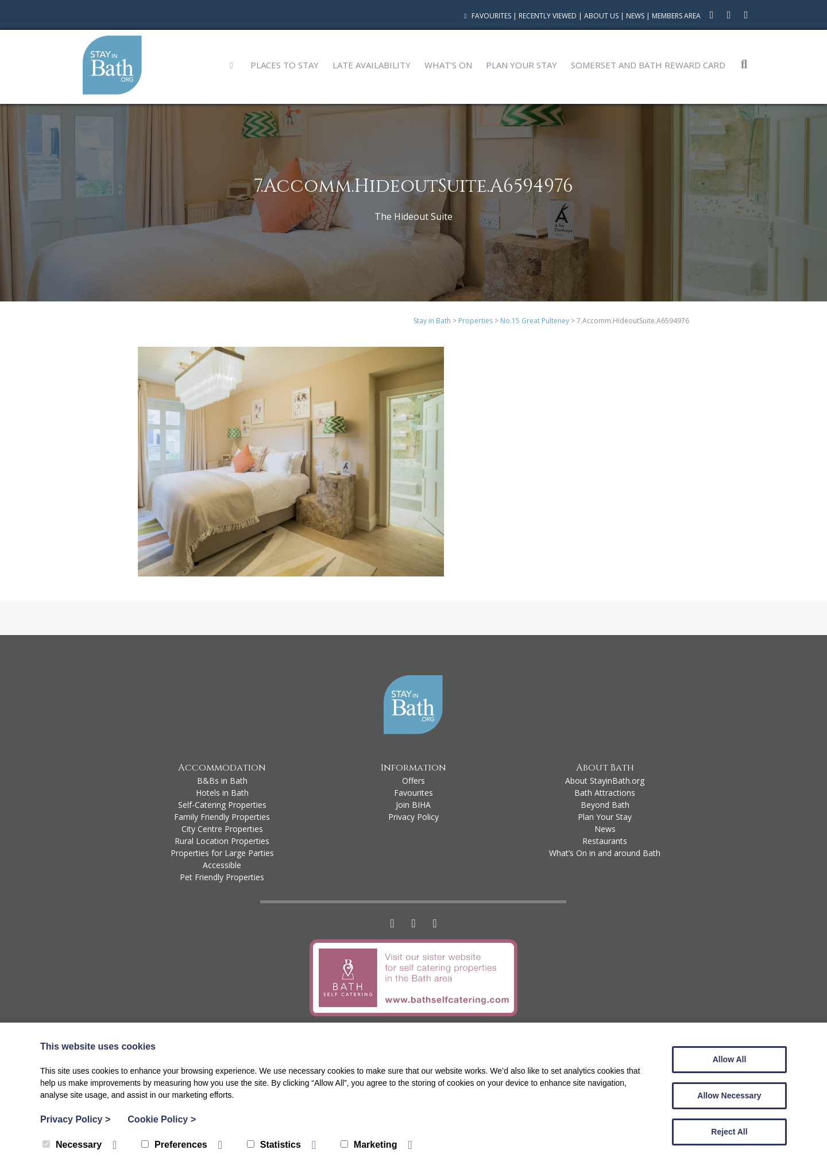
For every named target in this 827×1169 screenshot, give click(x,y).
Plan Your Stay (521, 65)
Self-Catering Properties (222, 804)
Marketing (369, 1144)
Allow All (730, 1059)
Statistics (274, 1144)
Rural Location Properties (222, 840)
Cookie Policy (161, 1119)
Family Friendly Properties (222, 816)
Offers (413, 780)
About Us (601, 16)
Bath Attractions (604, 792)
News (635, 16)
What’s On (448, 65)
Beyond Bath (605, 804)
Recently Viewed (548, 16)
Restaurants (604, 840)
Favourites (486, 16)
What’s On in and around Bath (604, 852)
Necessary (72, 1144)
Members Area (676, 16)
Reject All (729, 1131)
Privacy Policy (413, 816)
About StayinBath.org (604, 780)
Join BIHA (413, 804)
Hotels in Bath (222, 792)
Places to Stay (284, 65)
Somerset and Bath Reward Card (648, 65)
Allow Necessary (729, 1095)
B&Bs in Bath (222, 780)
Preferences (174, 1144)
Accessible (222, 865)
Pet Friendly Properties (222, 877)
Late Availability (372, 65)
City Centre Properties (222, 828)
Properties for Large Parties (222, 852)
